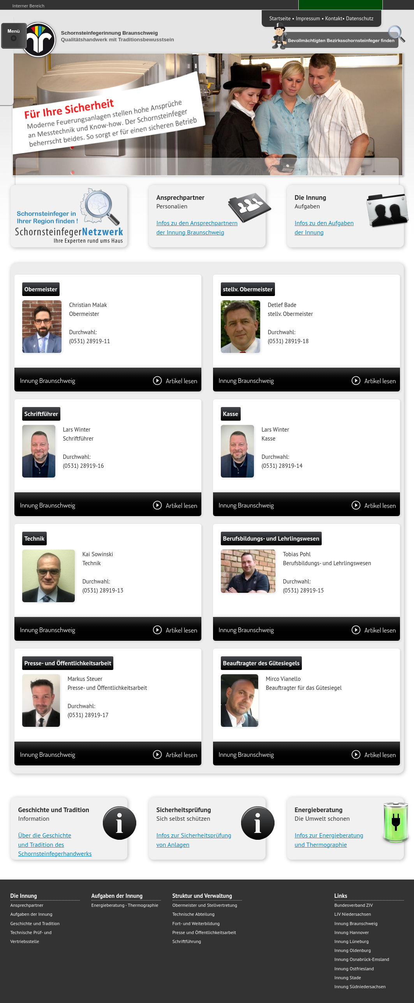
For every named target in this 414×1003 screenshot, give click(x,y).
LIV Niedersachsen (353, 914)
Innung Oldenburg (353, 950)
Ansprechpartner (27, 905)
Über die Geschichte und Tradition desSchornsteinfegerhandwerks (55, 844)
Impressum (308, 18)
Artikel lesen (175, 380)
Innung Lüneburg (352, 941)
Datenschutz (359, 18)
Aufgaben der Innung (32, 914)
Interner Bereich (28, 6)
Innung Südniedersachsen (360, 986)
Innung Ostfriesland (354, 968)
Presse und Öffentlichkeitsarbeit (204, 932)
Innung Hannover (352, 932)
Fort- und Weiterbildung (196, 923)
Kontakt (333, 18)
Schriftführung (187, 941)
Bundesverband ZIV (354, 905)
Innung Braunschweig (108, 380)
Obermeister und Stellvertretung (205, 905)
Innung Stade (348, 977)
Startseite (280, 18)
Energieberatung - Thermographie (125, 905)
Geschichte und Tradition (35, 923)
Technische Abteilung (194, 914)
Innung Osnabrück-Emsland (362, 959)
